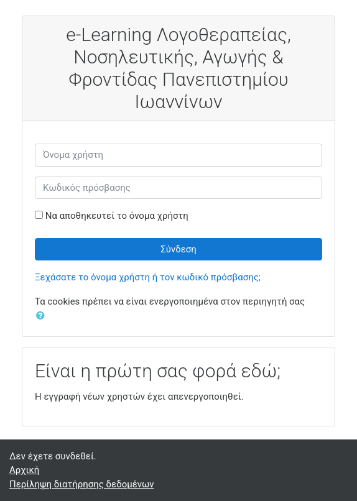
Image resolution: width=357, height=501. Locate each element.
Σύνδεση (178, 249)
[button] (43, 316)
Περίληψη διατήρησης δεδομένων (81, 484)
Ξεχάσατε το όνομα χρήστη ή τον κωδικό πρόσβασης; (148, 277)
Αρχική (24, 470)
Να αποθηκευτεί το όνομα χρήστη (116, 215)
